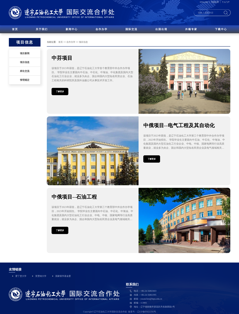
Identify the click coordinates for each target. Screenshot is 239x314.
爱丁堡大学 (20, 276)
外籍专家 (191, 29)
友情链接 (15, 269)
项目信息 (24, 62)
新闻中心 (72, 29)
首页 (15, 29)
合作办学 (102, 29)
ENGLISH (204, 2)
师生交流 (24, 71)
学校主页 (215, 2)
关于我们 (42, 29)
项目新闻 (24, 53)
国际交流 (131, 29)
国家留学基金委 (63, 276)
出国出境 (161, 29)
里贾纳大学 (40, 276)
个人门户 (226, 2)
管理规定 (24, 80)
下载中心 (221, 29)
